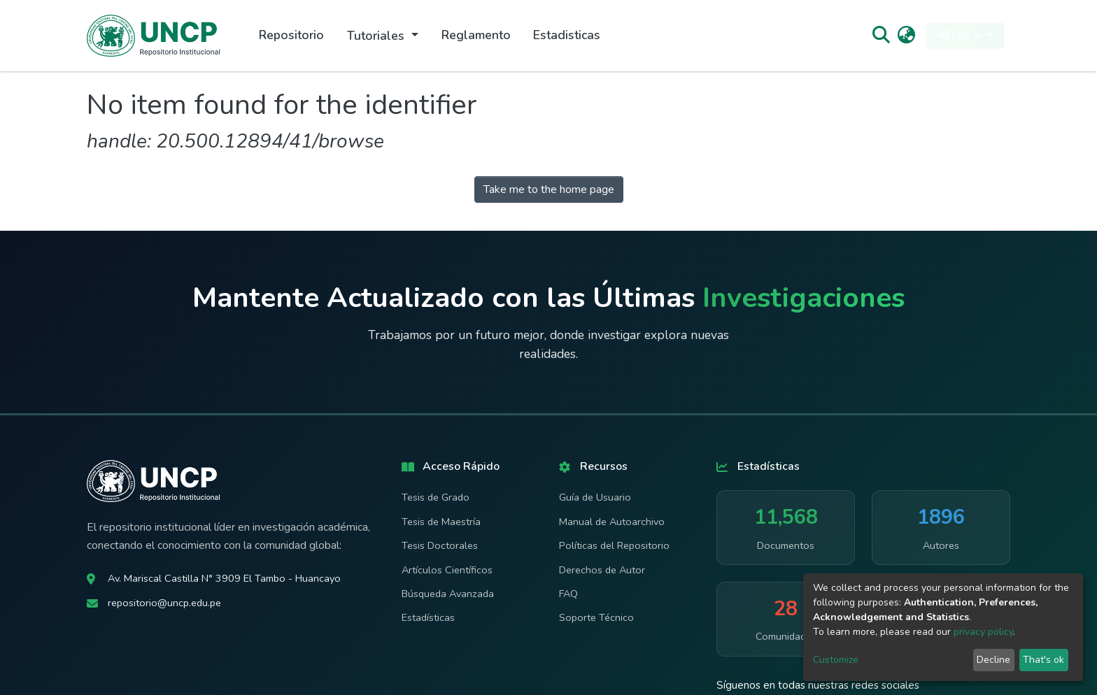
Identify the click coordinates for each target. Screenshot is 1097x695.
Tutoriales (377, 35)
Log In (960, 35)
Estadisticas (566, 35)
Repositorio (291, 35)
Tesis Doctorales (440, 545)
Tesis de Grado (435, 497)
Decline (993, 659)
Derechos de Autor (602, 570)
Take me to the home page (548, 189)
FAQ (568, 594)
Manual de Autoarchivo (612, 522)
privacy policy (983, 631)
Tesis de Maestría (441, 522)
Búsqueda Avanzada (448, 594)
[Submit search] (880, 35)
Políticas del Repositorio (614, 545)
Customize (835, 659)
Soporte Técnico (596, 617)
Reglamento (476, 35)
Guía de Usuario (595, 497)
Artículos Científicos (447, 570)
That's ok (1043, 659)
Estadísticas (428, 617)
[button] (906, 35)
